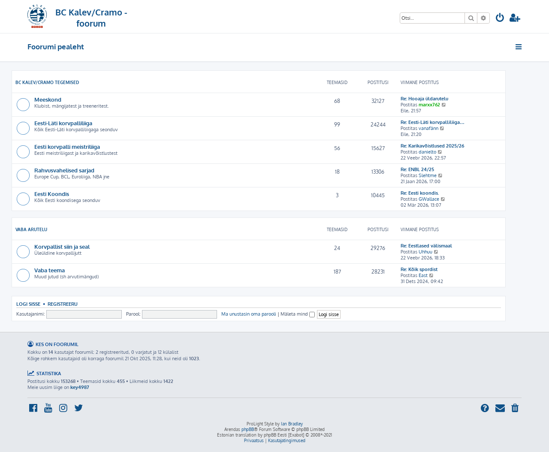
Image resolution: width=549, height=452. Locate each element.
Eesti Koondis (51, 193)
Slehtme (428, 175)
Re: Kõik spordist (419, 269)
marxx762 (429, 105)
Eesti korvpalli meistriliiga (67, 146)
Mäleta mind (298, 314)
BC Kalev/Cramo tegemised (47, 82)
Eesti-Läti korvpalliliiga (63, 123)
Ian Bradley (292, 423)
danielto (427, 152)
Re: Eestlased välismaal (426, 246)
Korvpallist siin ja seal (62, 246)
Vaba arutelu (31, 229)
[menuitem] (500, 18)
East (423, 275)
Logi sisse (28, 304)
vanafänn (428, 128)
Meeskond (47, 99)
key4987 (79, 387)
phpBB (247, 429)
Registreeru (63, 304)
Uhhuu (425, 252)
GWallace (429, 199)
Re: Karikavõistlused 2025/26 (432, 146)
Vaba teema (49, 270)
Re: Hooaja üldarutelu (424, 99)
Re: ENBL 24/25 (417, 169)
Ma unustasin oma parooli (248, 314)
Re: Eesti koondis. (420, 193)
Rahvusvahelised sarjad (64, 170)
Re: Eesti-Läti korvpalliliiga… (433, 122)
